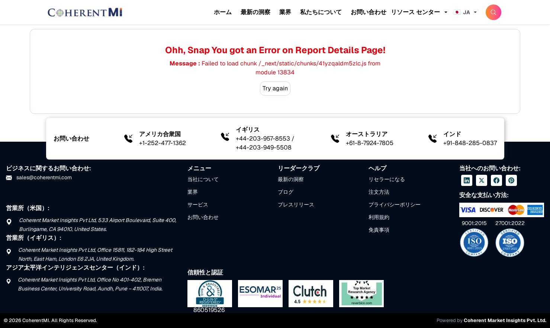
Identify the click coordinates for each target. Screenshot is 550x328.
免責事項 (379, 229)
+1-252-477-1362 (162, 143)
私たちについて (321, 12)
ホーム (223, 12)
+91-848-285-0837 (470, 143)
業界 (285, 12)
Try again (275, 88)
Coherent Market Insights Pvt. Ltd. (505, 320)
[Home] (84, 12)
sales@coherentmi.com (39, 177)
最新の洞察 (255, 12)
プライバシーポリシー (395, 204)
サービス (197, 204)
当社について (203, 179)
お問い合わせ (368, 12)
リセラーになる (387, 179)
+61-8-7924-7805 (369, 143)
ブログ (285, 192)
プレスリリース (296, 204)
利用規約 (379, 217)
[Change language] (466, 12)
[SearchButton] (493, 12)
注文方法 (379, 192)
